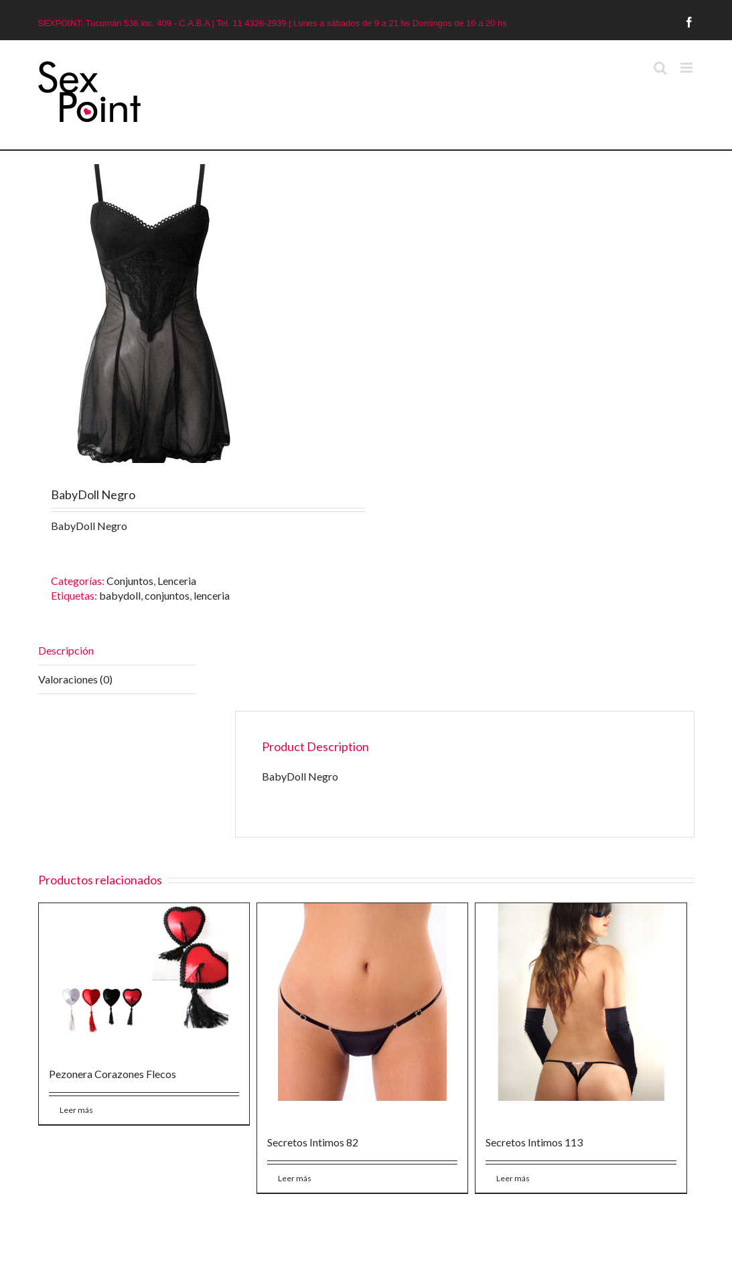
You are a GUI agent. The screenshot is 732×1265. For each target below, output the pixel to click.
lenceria (212, 595)
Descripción (66, 650)
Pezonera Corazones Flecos (112, 1073)
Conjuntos (129, 580)
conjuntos (167, 595)
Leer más (76, 1110)
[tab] (117, 651)
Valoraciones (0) (75, 679)
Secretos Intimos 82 (312, 1142)
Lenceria (176, 580)
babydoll (120, 595)
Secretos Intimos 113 (534, 1142)
